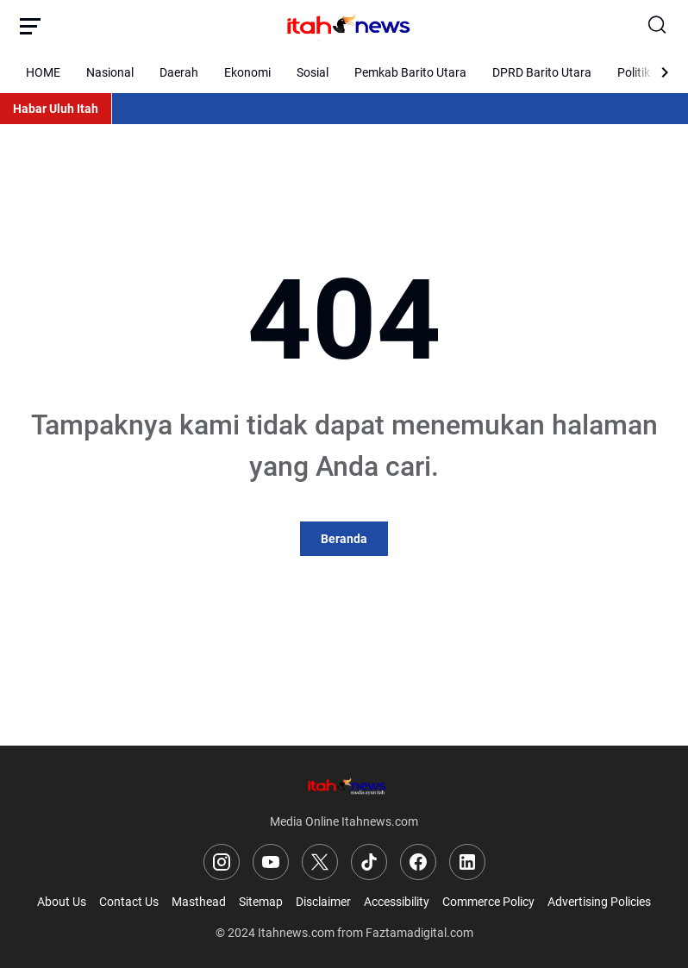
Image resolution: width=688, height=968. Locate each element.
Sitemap (261, 902)
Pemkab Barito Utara (410, 72)
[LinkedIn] (467, 862)
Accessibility (396, 902)
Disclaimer (323, 902)
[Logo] (344, 785)
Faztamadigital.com (419, 933)
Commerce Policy (488, 902)
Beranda (344, 539)
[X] (320, 862)
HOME (43, 72)
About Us (61, 902)
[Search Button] (658, 26)
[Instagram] (221, 862)
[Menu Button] (30, 26)
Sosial (312, 72)
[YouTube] (271, 862)
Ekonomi (247, 72)
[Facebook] (418, 862)
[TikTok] (369, 862)
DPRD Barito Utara (541, 72)
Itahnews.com (296, 933)
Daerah (178, 72)
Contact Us (129, 902)
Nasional (110, 72)
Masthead (199, 902)
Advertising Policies (599, 902)
